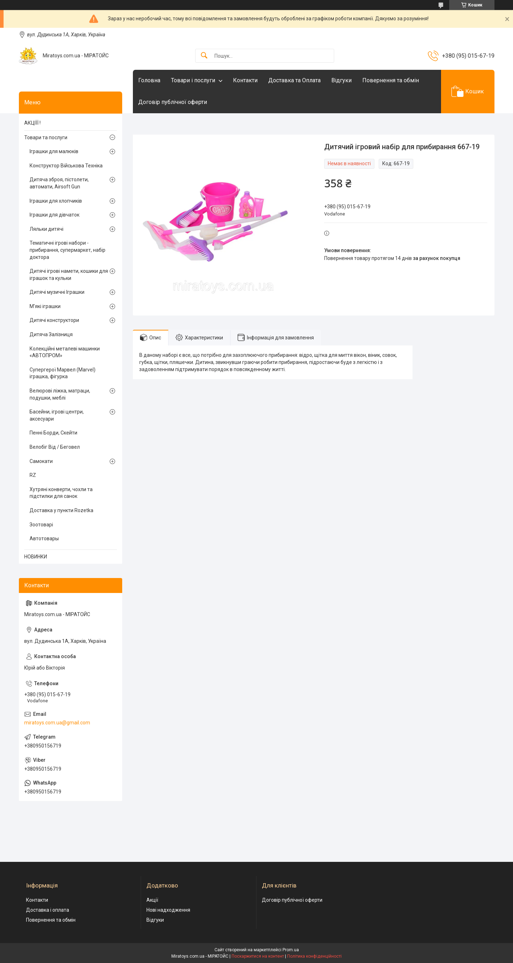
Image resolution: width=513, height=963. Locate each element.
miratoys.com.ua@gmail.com (57, 722)
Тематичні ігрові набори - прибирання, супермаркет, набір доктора (67, 250)
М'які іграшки (45, 306)
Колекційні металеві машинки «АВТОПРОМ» (65, 352)
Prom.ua (291, 949)
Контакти (245, 80)
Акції (152, 900)
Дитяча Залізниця (51, 334)
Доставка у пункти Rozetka (61, 510)
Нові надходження (168, 910)
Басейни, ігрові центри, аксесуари (57, 415)
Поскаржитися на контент (258, 956)
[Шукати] (204, 55)
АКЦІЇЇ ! (32, 123)
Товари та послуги (45, 137)
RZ (33, 475)
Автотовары (44, 538)
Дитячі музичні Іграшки (57, 292)
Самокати (41, 461)
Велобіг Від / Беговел (55, 447)
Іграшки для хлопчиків (56, 201)
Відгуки (341, 80)
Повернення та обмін (390, 80)
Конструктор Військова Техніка (66, 165)
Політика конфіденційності (314, 956)
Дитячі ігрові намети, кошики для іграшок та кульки (69, 274)
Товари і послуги (193, 80)
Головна (149, 80)
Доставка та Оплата (294, 80)
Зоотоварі (41, 524)
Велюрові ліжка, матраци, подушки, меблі (60, 394)
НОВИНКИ (35, 556)
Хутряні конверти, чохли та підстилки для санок (61, 492)
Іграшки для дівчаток (54, 215)
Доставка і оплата (47, 910)
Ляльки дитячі (46, 229)
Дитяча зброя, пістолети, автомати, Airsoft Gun (59, 183)
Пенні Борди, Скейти (53, 433)
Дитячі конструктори (54, 320)
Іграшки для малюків (54, 151)
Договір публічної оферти (172, 102)
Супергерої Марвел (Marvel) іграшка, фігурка (62, 373)
